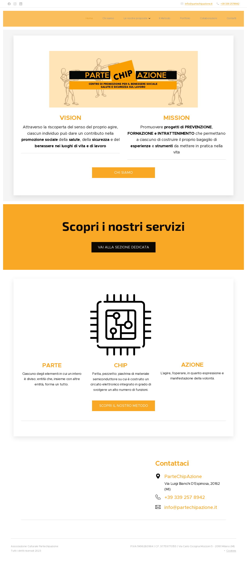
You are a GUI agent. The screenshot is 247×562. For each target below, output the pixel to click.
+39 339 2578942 (230, 3)
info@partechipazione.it (198, 3)
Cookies (231, 550)
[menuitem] (178, 19)
